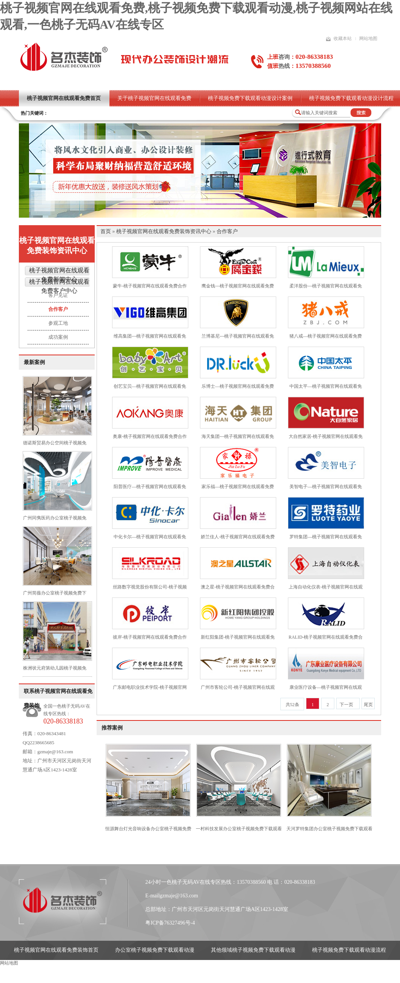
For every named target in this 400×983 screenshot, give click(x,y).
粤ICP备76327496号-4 (170, 923)
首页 (105, 231)
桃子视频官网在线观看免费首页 (64, 98)
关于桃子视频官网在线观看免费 (154, 98)
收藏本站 (343, 38)
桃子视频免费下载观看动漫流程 (349, 950)
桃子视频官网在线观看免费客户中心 (59, 286)
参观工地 (58, 323)
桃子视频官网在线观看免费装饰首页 (56, 950)
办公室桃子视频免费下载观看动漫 (154, 950)
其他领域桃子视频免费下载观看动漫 (253, 950)
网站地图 (368, 38)
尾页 (368, 704)
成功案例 (58, 337)
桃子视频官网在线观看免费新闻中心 (59, 275)
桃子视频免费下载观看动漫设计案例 (250, 98)
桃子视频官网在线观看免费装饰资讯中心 (57, 245)
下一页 (346, 704)
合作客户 (58, 309)
